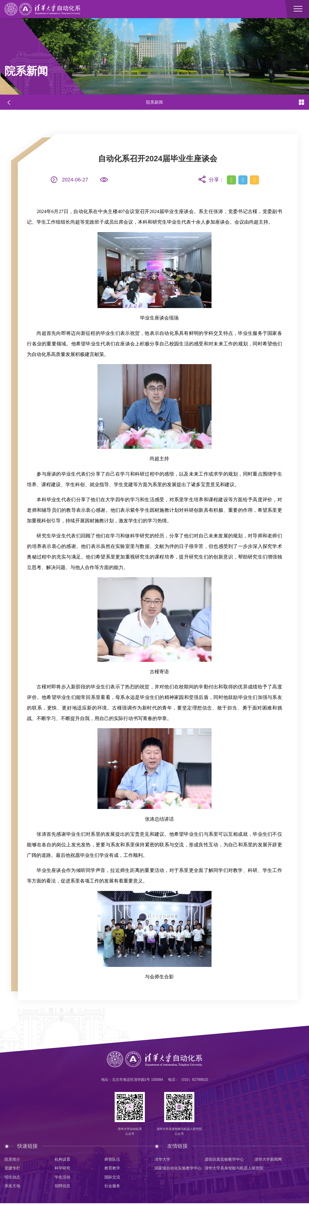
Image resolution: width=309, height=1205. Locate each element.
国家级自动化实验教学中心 (179, 1169)
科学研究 (63, 1169)
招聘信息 (63, 1187)
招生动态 (13, 1178)
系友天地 (13, 1187)
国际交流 (112, 1178)
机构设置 (63, 1159)
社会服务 (112, 1187)
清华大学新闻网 (269, 1159)
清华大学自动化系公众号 (129, 1132)
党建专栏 (13, 1169)
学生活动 (63, 1178)
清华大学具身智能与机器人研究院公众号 (180, 1132)
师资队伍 (112, 1159)
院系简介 (13, 1159)
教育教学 (112, 1169)
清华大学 (162, 1159)
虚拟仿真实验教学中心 (226, 1159)
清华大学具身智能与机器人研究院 (240, 1169)
